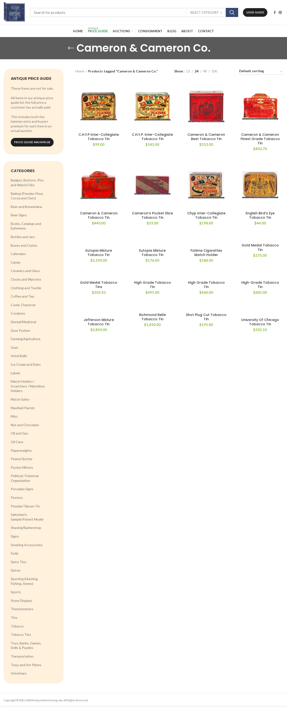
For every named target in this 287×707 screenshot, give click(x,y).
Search (232, 12)
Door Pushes (20, 330)
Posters (17, 497)
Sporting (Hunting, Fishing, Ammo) (24, 581)
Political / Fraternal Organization (25, 478)
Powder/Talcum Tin (25, 506)
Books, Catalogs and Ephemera (26, 226)
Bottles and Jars (23, 237)
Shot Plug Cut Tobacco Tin (206, 317)
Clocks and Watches (26, 279)
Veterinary (19, 673)
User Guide (255, 12)
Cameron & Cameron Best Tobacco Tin (206, 136)
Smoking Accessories (27, 545)
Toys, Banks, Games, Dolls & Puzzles (26, 645)
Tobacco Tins (21, 634)
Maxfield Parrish (23, 408)
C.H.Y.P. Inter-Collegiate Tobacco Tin (152, 136)
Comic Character (23, 305)
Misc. (14, 416)
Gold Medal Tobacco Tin (260, 247)
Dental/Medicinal (23, 322)
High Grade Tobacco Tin (152, 284)
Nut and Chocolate (25, 425)
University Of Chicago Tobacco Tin (260, 322)
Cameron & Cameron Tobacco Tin (99, 215)
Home (79, 71)
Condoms (18, 313)
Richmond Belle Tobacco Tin (152, 317)
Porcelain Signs (22, 489)
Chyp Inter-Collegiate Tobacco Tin (206, 215)
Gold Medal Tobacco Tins (98, 284)
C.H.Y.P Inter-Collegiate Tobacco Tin (99, 136)
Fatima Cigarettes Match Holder (206, 252)
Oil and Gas (19, 433)
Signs (15, 536)
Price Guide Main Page (32, 142)
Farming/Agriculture (25, 339)
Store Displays (21, 600)
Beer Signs (19, 215)
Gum (14, 347)
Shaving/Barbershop (26, 528)
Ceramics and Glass (25, 271)
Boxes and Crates (24, 245)
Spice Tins (18, 562)
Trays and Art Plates (26, 665)
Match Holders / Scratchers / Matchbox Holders (28, 386)
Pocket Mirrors (22, 467)
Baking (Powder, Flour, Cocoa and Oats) (27, 195)
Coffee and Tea (22, 296)
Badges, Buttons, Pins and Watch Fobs (27, 182)
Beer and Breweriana (26, 207)
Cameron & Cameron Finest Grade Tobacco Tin (260, 139)
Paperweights (21, 450)
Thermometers (22, 609)
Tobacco (17, 626)
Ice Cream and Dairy (26, 364)
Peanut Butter (22, 459)
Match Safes (20, 399)
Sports (16, 592)
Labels (15, 373)
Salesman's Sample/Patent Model (27, 516)
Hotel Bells (19, 356)
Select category (204, 12)
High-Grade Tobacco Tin (260, 284)
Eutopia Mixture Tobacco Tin (98, 252)
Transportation (22, 656)
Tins (14, 617)
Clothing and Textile (26, 288)
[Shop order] (261, 72)
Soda (14, 553)
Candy (15, 262)
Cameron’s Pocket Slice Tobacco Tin (152, 215)
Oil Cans (17, 442)
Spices (16, 570)
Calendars (18, 254)
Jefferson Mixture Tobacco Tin (99, 322)
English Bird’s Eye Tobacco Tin (260, 215)
